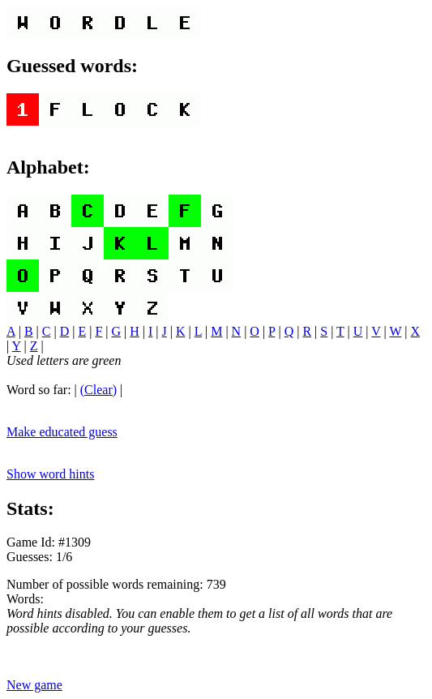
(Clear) (98, 390)
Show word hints (50, 474)
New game (34, 685)
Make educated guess (62, 432)
